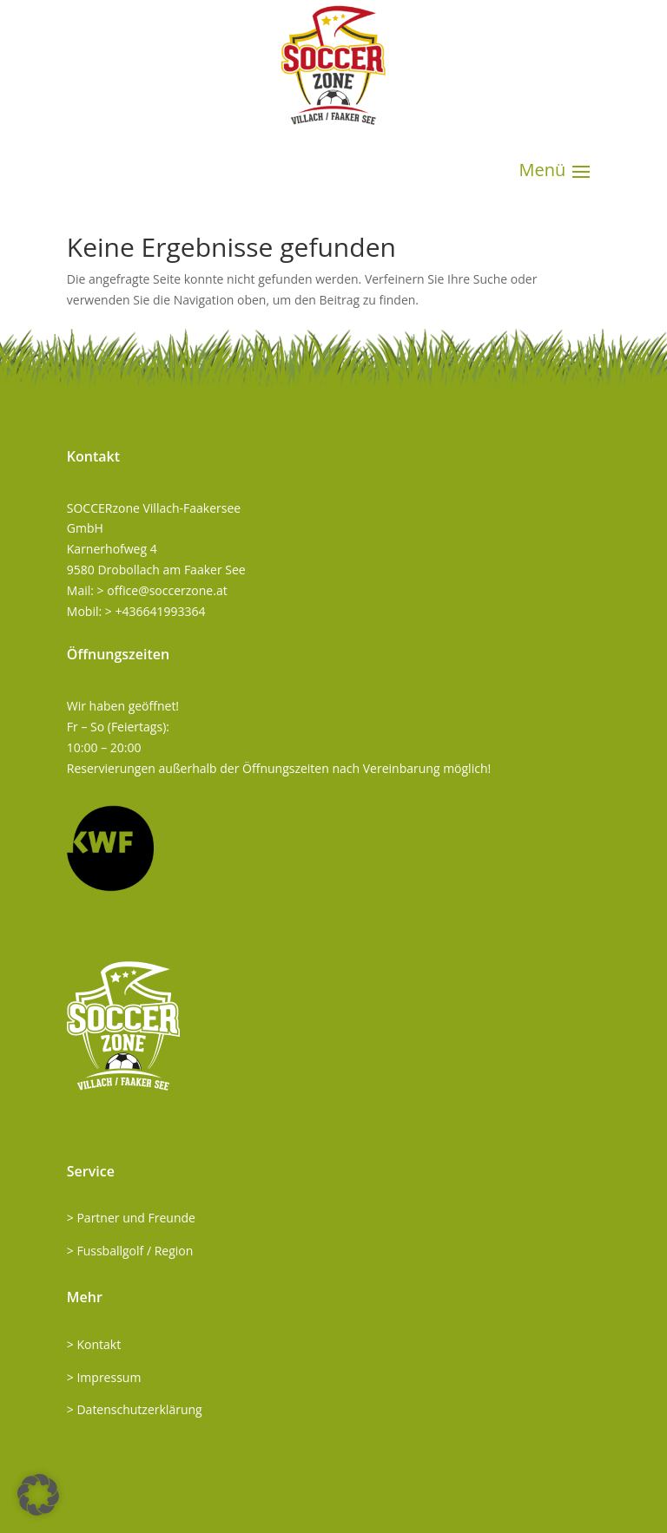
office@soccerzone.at (167, 590)
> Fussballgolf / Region (130, 1250)
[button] (38, 1495)
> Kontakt (94, 1344)
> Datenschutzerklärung (134, 1409)
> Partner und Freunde (131, 1217)
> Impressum (104, 1377)
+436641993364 (160, 611)
